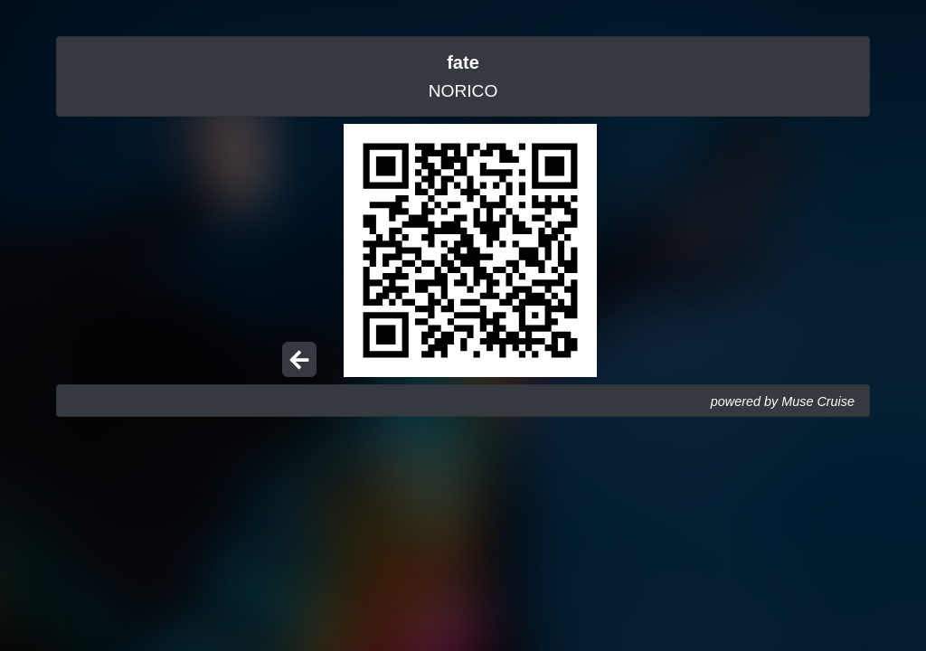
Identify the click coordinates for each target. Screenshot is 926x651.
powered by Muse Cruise (783, 401)
